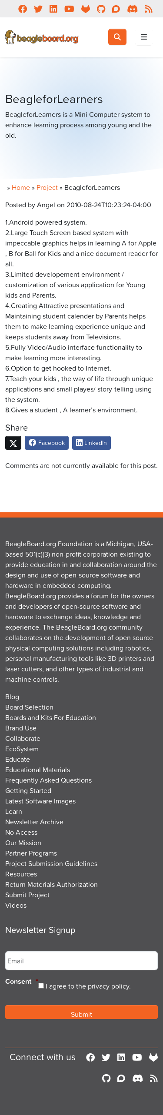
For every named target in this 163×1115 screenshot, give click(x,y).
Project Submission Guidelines (51, 863)
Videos (16, 905)
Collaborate (22, 738)
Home (21, 187)
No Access (21, 832)
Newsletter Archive (34, 821)
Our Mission (23, 842)
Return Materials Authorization (51, 884)
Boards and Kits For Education (50, 717)
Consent (21, 981)
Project (47, 187)
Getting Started (28, 790)
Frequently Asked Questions (48, 780)
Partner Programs (31, 853)
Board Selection (29, 707)
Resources (21, 874)
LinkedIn (91, 442)
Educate (17, 759)
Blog (12, 696)
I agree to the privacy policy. (88, 986)
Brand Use (21, 728)
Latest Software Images (40, 801)
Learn (13, 811)
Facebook (47, 442)
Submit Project (27, 894)
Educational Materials (37, 769)
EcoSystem (22, 748)
